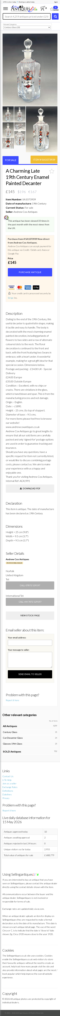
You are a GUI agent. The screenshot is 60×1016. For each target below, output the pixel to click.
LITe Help (6, 780)
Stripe (10, 297)
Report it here (12, 700)
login (56, 2)
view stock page (30, 615)
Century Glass (10, 732)
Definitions (7, 790)
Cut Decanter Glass (13, 737)
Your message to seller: (18, 650)
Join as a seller (9, 783)
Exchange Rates (9, 787)
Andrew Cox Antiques (17, 559)
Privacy (5, 798)
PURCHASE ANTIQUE (30, 272)
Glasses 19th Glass (12, 743)
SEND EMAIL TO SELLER (30, 674)
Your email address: (17, 637)
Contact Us (7, 776)
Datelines (7, 794)
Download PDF (30, 488)
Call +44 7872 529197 (30, 602)
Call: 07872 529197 (30, 585)
